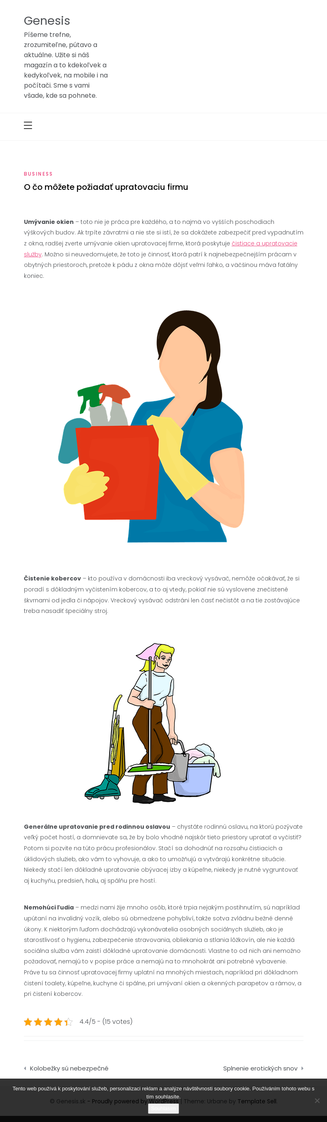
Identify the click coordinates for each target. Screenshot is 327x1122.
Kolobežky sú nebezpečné (69, 1068)
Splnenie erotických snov (260, 1068)
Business (38, 173)
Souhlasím (163, 1108)
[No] (317, 1100)
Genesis (47, 21)
